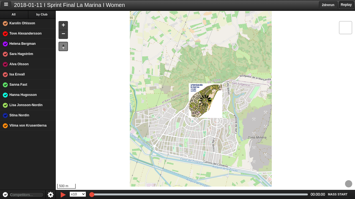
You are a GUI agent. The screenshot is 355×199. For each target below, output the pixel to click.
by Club (41, 14)
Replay (346, 5)
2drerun (328, 5)
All (14, 14)
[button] (63, 26)
